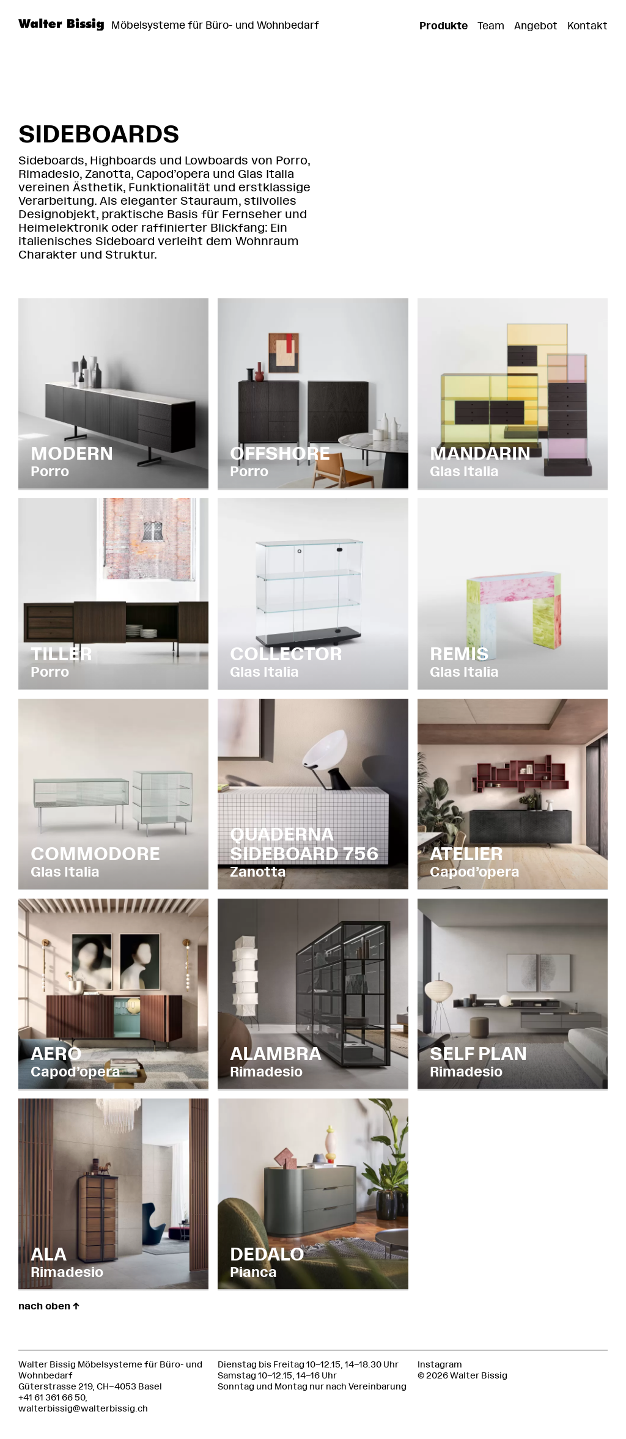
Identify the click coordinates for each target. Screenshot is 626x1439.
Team (490, 26)
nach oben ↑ (48, 1306)
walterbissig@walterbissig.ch (83, 1409)
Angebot (536, 26)
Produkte (443, 26)
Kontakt (587, 26)
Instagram (440, 1365)
